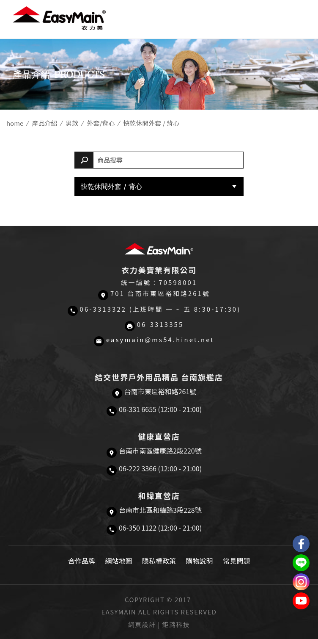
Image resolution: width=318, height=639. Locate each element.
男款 (72, 123)
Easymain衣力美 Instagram (301, 581)
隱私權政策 (159, 561)
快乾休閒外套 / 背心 (111, 186)
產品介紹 (44, 123)
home (14, 123)
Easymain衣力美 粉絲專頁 (301, 543)
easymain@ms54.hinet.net (160, 339)
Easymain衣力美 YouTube (301, 600)
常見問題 (236, 561)
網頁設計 (142, 624)
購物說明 (199, 561)
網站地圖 (118, 561)
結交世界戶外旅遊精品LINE (301, 562)
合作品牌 (81, 561)
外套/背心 (101, 123)
